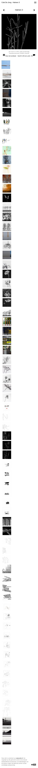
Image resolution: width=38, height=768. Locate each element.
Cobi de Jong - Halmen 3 (11, 2)
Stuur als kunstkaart (19, 56)
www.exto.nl (19, 758)
